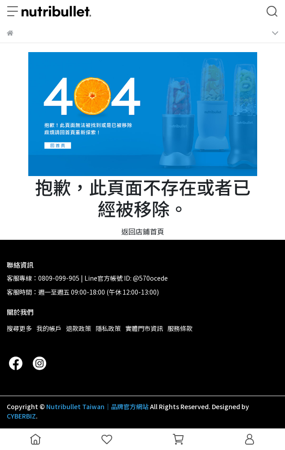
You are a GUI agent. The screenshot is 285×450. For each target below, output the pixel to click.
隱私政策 (108, 328)
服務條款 (180, 328)
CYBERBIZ (21, 415)
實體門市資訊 (144, 328)
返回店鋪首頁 (142, 231)
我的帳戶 (48, 328)
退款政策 (78, 328)
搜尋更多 (19, 328)
